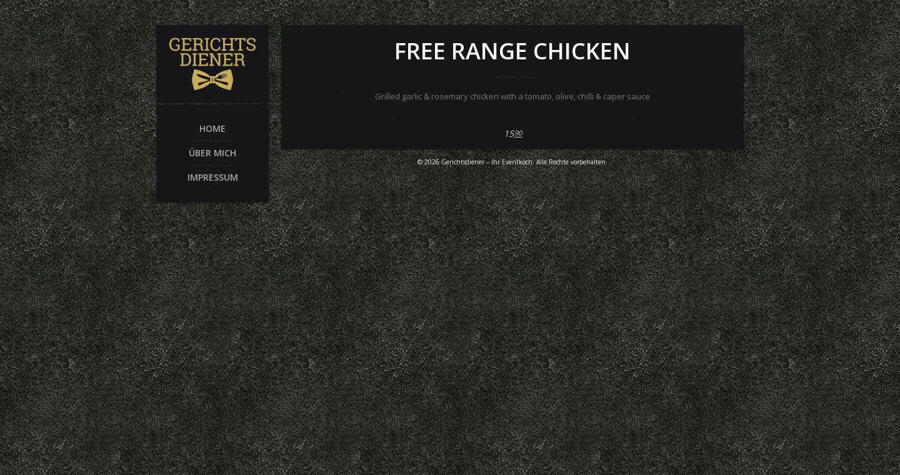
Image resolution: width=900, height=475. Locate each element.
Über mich (212, 153)
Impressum (213, 177)
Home (212, 128)
